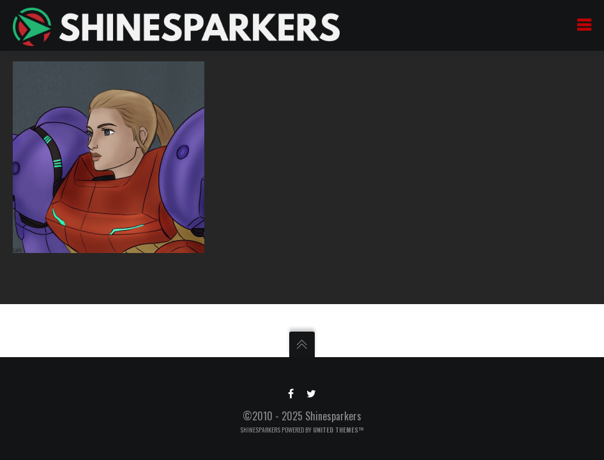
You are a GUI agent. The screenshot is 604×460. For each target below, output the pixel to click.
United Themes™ (338, 429)
